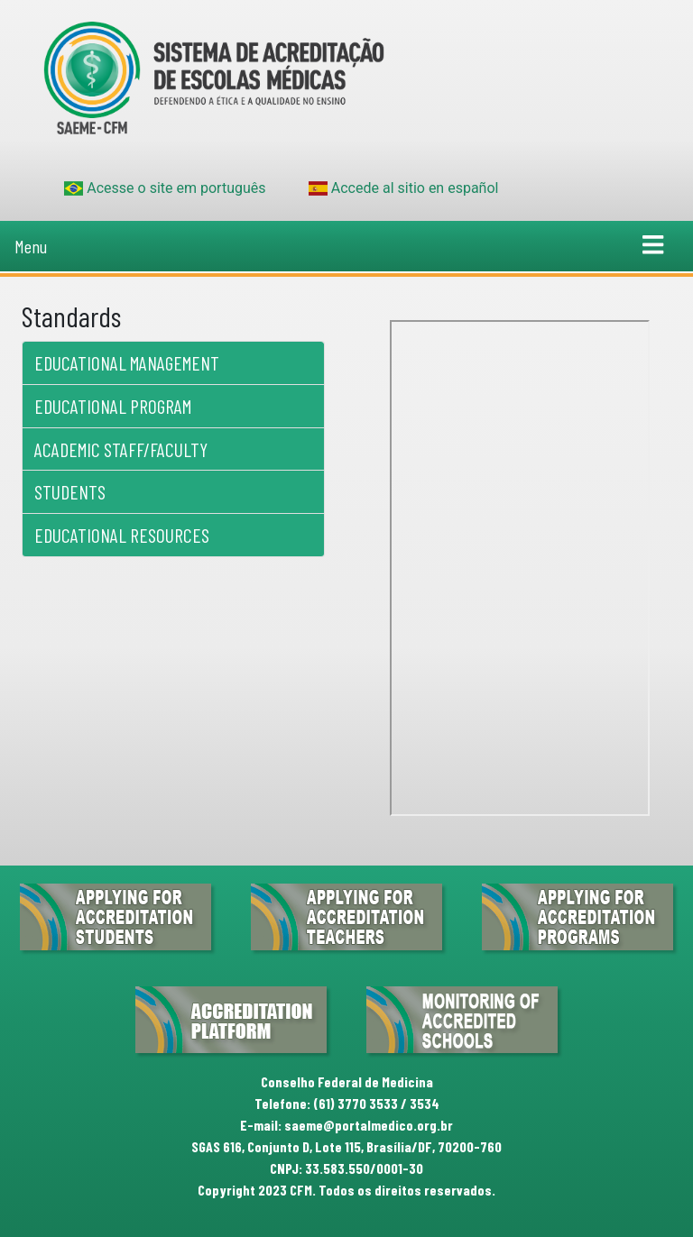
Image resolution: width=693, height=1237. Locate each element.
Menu (30, 246)
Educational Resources (121, 535)
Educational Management (126, 363)
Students (70, 492)
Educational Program (112, 406)
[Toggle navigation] (653, 246)
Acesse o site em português (165, 188)
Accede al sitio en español (404, 188)
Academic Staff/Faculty (121, 449)
